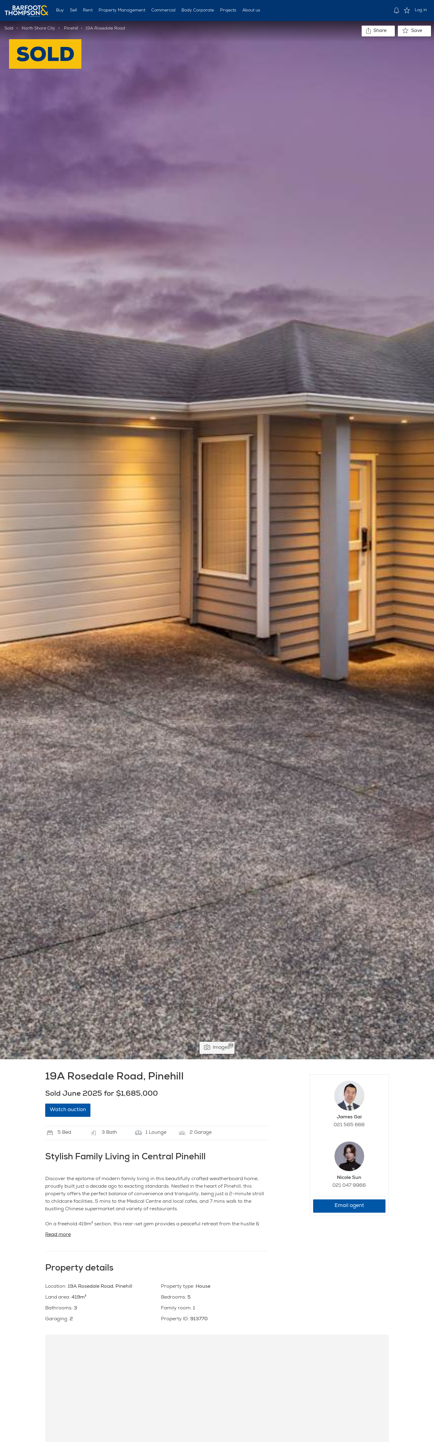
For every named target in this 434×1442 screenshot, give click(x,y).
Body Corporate (197, 10)
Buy (60, 10)
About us (251, 10)
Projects (228, 10)
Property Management (122, 10)
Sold (9, 29)
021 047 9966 (349, 1185)
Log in (421, 10)
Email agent (349, 1205)
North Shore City (38, 29)
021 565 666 (349, 1125)
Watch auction (68, 1110)
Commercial (163, 10)
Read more (58, 1235)
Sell (73, 10)
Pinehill (71, 29)
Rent (88, 10)
